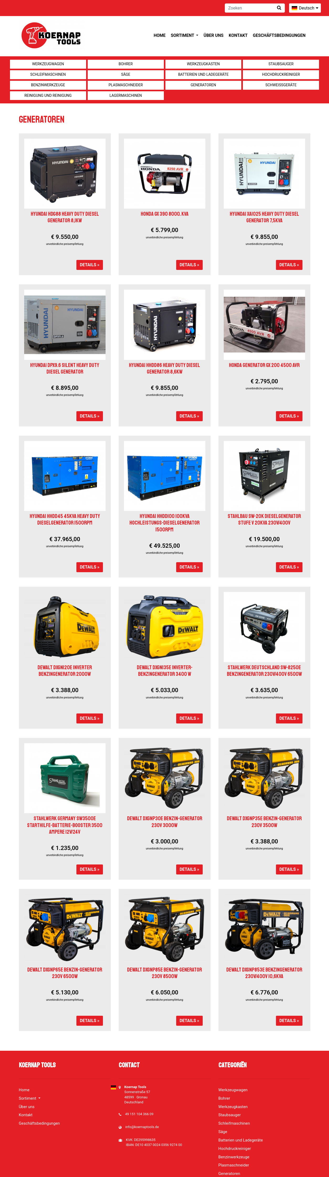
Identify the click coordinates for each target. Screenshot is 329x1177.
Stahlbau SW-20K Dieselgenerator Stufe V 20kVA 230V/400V (264, 519)
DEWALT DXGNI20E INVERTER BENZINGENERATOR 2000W (65, 670)
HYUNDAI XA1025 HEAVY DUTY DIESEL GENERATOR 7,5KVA (264, 217)
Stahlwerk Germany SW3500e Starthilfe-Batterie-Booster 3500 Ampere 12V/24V (64, 825)
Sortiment (183, 35)
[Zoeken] (255, 8)
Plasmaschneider (125, 85)
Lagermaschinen (125, 95)
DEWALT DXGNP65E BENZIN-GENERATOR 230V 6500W (64, 973)
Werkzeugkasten (203, 64)
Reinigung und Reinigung (48, 95)
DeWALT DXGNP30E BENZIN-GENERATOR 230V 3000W (164, 821)
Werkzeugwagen (48, 64)
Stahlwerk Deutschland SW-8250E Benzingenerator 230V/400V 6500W (264, 670)
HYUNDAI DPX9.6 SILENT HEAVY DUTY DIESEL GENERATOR (64, 368)
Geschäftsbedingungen (279, 35)
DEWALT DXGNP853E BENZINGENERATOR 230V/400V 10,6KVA (264, 973)
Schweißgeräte (281, 85)
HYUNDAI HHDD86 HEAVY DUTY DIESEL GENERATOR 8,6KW (164, 368)
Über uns (213, 35)
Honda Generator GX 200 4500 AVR (264, 365)
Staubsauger (280, 64)
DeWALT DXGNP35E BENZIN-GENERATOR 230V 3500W (264, 821)
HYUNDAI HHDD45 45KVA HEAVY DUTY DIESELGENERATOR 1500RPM (65, 519)
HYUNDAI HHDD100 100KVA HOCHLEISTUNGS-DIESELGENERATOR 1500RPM (164, 523)
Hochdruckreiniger (281, 74)
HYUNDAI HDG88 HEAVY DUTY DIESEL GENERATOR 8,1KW (65, 217)
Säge (125, 74)
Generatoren (203, 85)
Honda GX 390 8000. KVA (165, 213)
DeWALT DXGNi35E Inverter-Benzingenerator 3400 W (164, 670)
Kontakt (238, 35)
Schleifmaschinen (48, 74)
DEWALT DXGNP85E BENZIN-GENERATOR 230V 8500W (164, 973)
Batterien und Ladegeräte (203, 74)
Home (159, 35)
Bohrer (126, 64)
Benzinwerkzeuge (48, 85)
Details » (90, 264)
